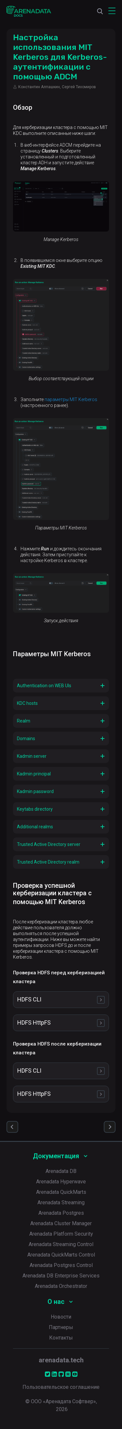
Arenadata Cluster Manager (61, 1223)
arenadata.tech (61, 1360)
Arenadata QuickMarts (61, 1192)
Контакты (61, 1338)
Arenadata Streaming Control (61, 1244)
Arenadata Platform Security (61, 1234)
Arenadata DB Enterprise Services (61, 1276)
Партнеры (61, 1327)
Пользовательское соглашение (61, 1387)
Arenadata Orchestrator (61, 1286)
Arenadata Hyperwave (61, 1181)
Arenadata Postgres (61, 1213)
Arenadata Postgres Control (61, 1265)
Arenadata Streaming (61, 1202)
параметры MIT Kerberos (71, 399)
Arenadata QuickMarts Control (61, 1255)
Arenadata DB (61, 1171)
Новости (61, 1317)
